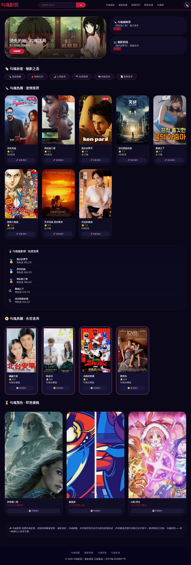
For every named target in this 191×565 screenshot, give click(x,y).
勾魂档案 (75, 552)
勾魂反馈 (115, 552)
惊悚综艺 (135, 4)
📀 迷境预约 (21, 388)
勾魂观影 (16, 51)
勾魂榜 (160, 4)
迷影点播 (117, 29)
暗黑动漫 (148, 4)
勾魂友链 (102, 552)
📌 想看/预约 (21, 160)
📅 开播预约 (34, 511)
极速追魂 (117, 49)
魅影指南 (88, 552)
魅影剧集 (123, 4)
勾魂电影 (110, 4)
